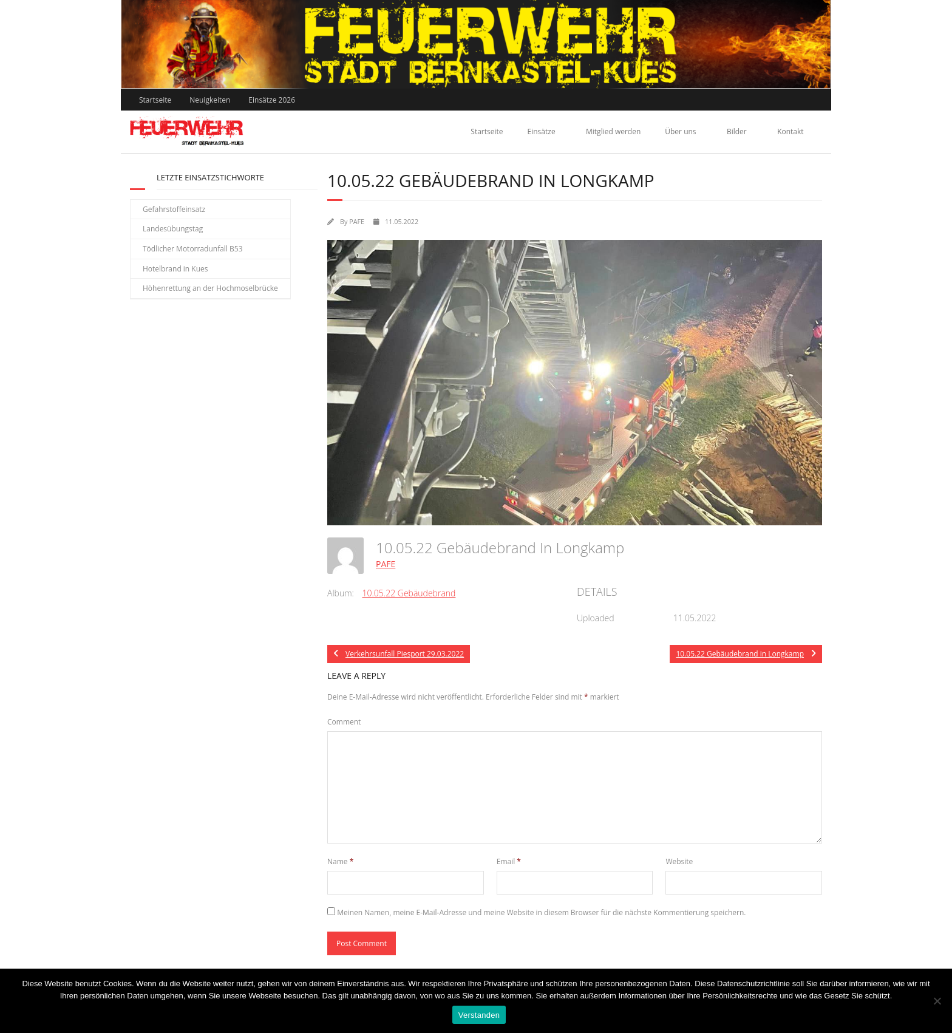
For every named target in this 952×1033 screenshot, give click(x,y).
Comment (344, 722)
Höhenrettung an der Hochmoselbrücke (210, 288)
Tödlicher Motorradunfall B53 (193, 249)
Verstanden (479, 1015)
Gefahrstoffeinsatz (174, 209)
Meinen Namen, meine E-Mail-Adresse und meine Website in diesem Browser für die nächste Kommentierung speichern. (541, 912)
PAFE (356, 221)
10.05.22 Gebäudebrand (409, 593)
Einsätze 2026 (271, 100)
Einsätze (542, 131)
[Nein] (937, 1001)
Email (509, 861)
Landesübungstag (173, 228)
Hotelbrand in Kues (175, 269)
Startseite (155, 100)
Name (340, 861)
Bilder (737, 131)
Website (679, 861)
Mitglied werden (613, 131)
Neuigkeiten (209, 100)
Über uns (680, 131)
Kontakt (790, 131)
